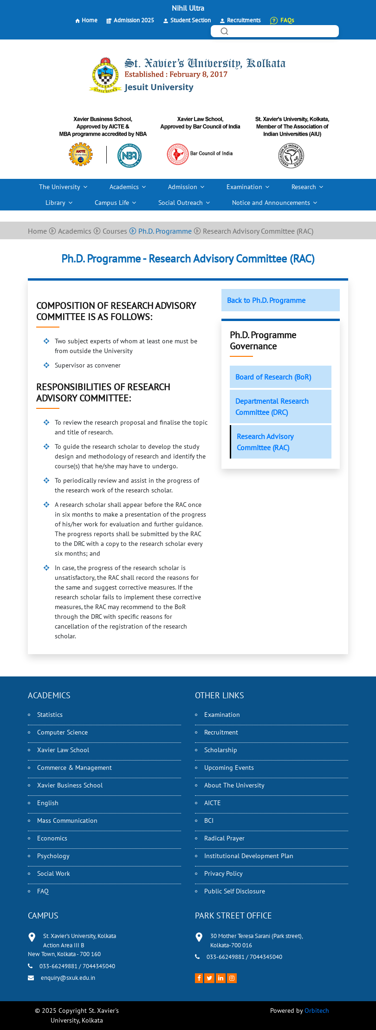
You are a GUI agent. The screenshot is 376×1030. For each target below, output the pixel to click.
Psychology (53, 856)
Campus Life (112, 202)
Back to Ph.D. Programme (266, 300)
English (47, 803)
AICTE (212, 803)
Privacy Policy (223, 873)
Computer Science (62, 732)
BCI (209, 820)
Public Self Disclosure (234, 891)
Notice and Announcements (271, 202)
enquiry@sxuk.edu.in (68, 978)
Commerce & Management (74, 767)
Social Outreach (180, 202)
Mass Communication (67, 820)
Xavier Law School (63, 750)
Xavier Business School (70, 785)
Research (304, 187)
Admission (182, 187)
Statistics (50, 714)
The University (59, 187)
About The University (234, 785)
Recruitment (221, 732)
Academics (124, 187)
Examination (244, 187)
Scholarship (220, 750)
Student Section (190, 20)
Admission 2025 (134, 20)
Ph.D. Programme (160, 231)
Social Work (53, 873)
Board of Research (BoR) (273, 376)
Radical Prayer (224, 838)
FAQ (43, 891)
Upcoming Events (229, 767)
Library (55, 202)
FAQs (287, 20)
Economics (52, 838)
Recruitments (243, 20)
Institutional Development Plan (248, 856)
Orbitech (317, 1010)
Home (89, 20)
